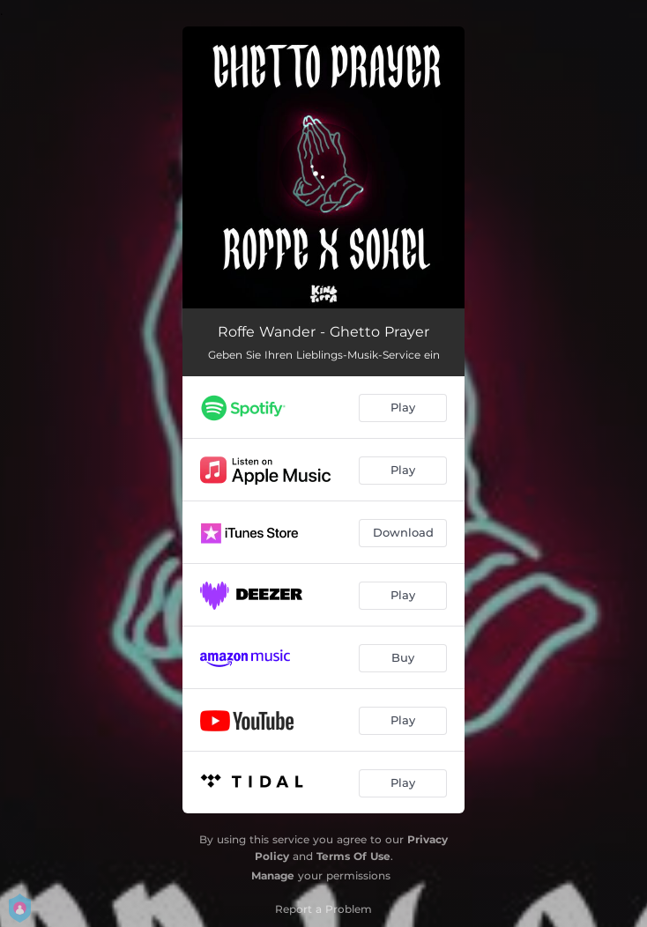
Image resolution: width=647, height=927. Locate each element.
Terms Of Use (353, 856)
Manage (272, 875)
